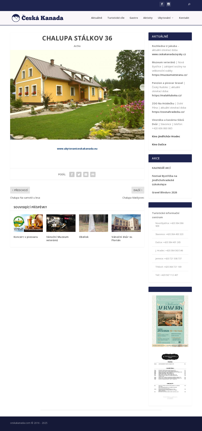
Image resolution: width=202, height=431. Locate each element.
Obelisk (84, 237)
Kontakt (184, 17)
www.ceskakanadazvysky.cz (169, 54)
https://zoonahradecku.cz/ (168, 111)
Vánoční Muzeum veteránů (57, 238)
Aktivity (148, 17)
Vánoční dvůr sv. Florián (122, 238)
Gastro (134, 17)
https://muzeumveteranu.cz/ (169, 75)
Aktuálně (96, 17)
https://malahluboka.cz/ (167, 95)
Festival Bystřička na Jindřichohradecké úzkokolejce (164, 180)
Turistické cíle (115, 17)
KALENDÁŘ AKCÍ (161, 168)
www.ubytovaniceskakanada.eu (77, 148)
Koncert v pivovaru (26, 237)
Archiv (77, 46)
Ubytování (164, 17)
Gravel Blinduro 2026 (164, 192)
